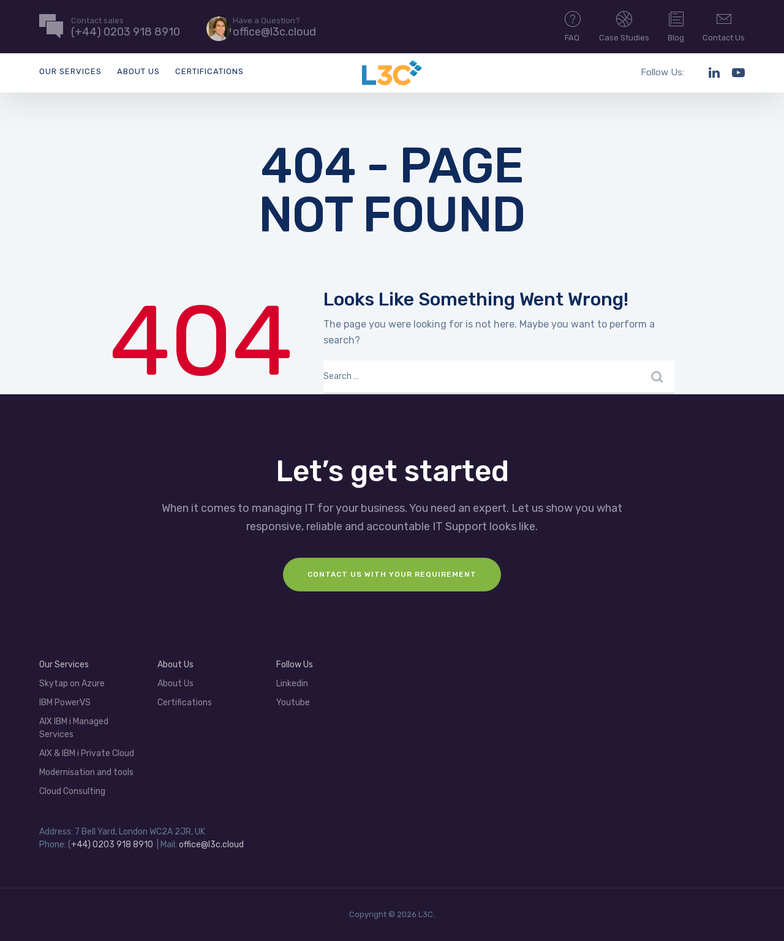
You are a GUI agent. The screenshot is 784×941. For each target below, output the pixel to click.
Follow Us (294, 664)
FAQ (573, 25)
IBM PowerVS (65, 702)
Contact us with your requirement (392, 574)
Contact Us (724, 25)
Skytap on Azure (72, 683)
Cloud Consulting (72, 791)
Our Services (70, 71)
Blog (676, 25)
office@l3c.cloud (211, 844)
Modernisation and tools (86, 772)
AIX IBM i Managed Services (73, 728)
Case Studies (624, 25)
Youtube (293, 702)
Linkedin (292, 683)
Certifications (209, 71)
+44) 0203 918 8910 (112, 844)
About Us (138, 71)
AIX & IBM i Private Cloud (86, 753)
